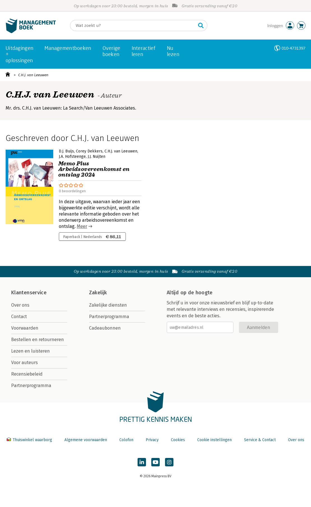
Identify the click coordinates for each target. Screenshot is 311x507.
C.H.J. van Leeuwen (33, 75)
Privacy (152, 439)
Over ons (20, 305)
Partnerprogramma (31, 385)
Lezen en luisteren (30, 351)
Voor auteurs (24, 362)
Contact (19, 316)
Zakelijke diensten (108, 305)
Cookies (178, 439)
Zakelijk (98, 293)
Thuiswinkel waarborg (30, 439)
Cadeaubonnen (105, 328)
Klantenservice (29, 293)
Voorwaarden (24, 328)
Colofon (126, 439)
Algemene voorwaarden (85, 439)
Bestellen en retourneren (37, 339)
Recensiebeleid (27, 374)
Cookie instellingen (214, 439)
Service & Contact (260, 439)
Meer (82, 226)
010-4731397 (293, 48)
